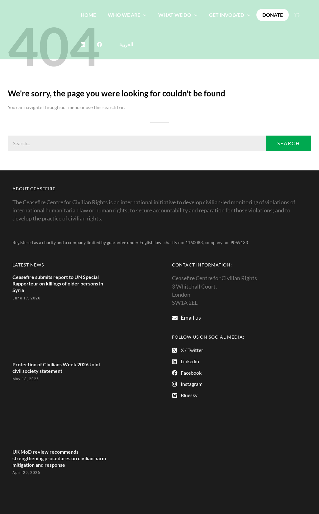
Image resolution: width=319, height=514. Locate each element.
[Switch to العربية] (104, 44)
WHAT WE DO (173, 15)
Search (288, 143)
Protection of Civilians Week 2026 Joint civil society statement (56, 367)
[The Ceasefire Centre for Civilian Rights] (37, 29)
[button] (140, 15)
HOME (87, 15)
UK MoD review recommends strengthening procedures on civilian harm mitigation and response (59, 458)
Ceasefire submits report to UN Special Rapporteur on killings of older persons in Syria (57, 283)
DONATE (264, 15)
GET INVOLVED (223, 15)
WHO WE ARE (124, 15)
